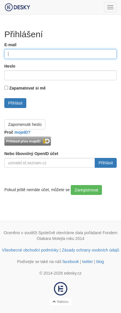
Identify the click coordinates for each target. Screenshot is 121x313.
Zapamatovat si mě (27, 88)
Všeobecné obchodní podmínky (30, 250)
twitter (87, 261)
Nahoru (60, 302)
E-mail (10, 44)
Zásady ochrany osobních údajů (90, 250)
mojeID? (22, 132)
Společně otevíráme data (60, 232)
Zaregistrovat (86, 190)
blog (100, 261)
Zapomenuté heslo (25, 124)
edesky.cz (72, 273)
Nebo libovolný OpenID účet (31, 153)
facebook (70, 261)
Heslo (9, 66)
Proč (17, 132)
